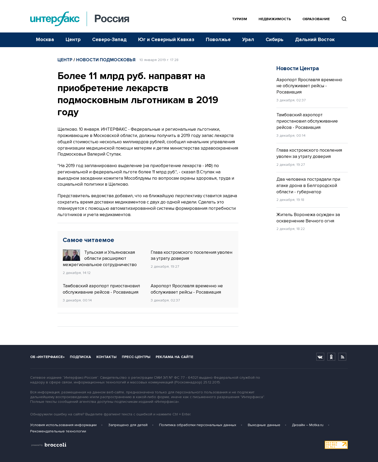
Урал (248, 40)
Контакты (106, 357)
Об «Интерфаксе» (47, 357)
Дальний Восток (315, 40)
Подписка (80, 357)
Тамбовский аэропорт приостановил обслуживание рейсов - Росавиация (101, 289)
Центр (73, 40)
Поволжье (218, 40)
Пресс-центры (136, 357)
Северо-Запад (109, 40)
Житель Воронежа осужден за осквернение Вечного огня (308, 218)
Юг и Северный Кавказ (166, 40)
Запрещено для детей (128, 425)
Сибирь (275, 40)
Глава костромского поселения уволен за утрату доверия (191, 255)
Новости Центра (297, 68)
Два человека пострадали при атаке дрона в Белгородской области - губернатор (308, 186)
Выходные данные (264, 425)
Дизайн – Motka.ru (307, 425)
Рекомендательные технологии (58, 431)
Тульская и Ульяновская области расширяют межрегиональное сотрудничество (100, 258)
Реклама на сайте (174, 357)
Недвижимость (275, 19)
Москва (45, 40)
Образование (316, 19)
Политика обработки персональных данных (197, 425)
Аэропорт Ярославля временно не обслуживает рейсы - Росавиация (187, 289)
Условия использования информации (63, 425)
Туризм (239, 19)
